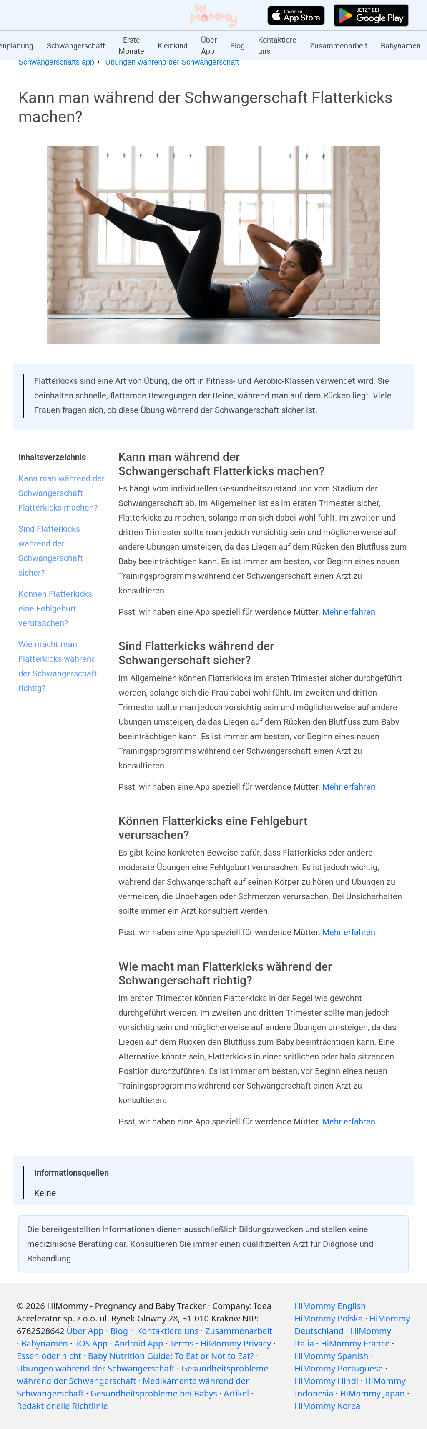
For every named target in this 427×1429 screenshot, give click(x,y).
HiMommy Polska (328, 1318)
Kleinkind (173, 45)
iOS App (92, 1343)
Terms (182, 1343)
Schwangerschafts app (56, 62)
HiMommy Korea (327, 1405)
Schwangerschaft (76, 45)
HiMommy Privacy (235, 1343)
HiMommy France (355, 1343)
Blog (237, 45)
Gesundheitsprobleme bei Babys (153, 1393)
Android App (138, 1343)
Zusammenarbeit (338, 45)
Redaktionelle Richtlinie (62, 1405)
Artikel (236, 1393)
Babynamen (401, 45)
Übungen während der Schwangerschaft (172, 62)
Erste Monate (131, 45)
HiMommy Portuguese (338, 1368)
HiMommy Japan (372, 1393)
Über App (209, 45)
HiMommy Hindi (326, 1380)
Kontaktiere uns (277, 45)
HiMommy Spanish (331, 1355)
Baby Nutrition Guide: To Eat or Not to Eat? (171, 1355)
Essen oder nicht (49, 1355)
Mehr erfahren (348, 612)
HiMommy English (330, 1305)
